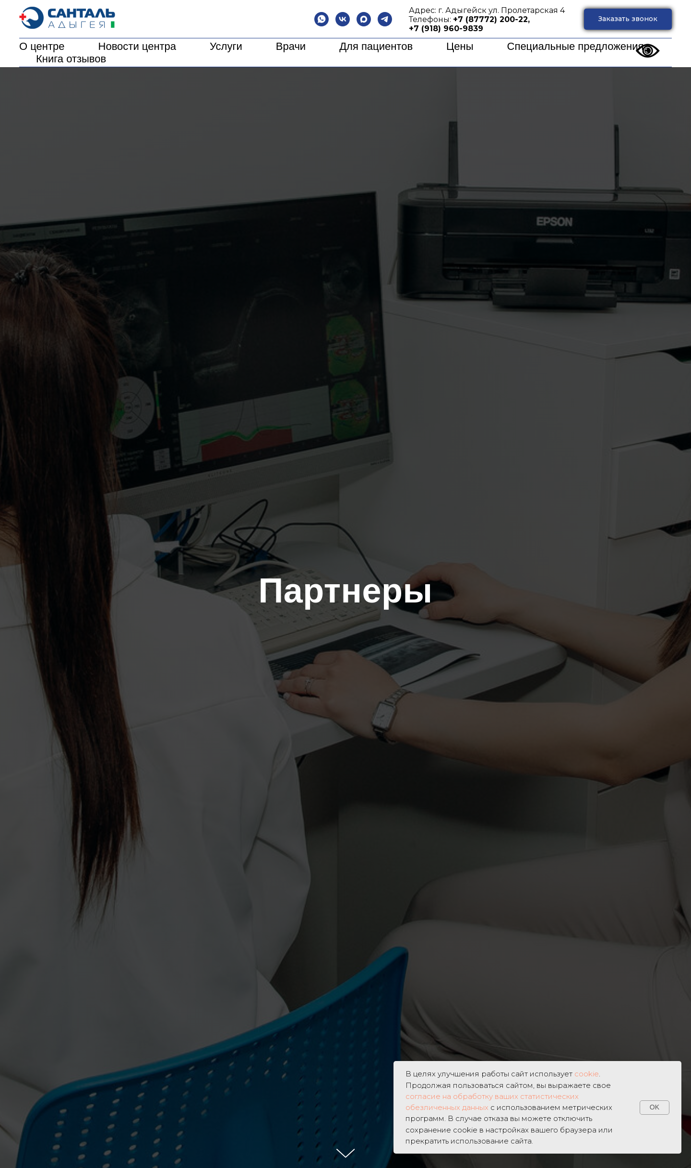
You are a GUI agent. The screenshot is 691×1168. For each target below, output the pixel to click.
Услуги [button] (226, 46)
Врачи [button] (291, 46)
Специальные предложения (575, 46)
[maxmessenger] (364, 19)
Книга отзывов (71, 59)
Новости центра (137, 46)
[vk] (342, 19)
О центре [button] (42, 46)
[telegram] (385, 19)
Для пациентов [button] (376, 46)
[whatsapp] (321, 19)
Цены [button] (459, 46)
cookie (586, 1073)
